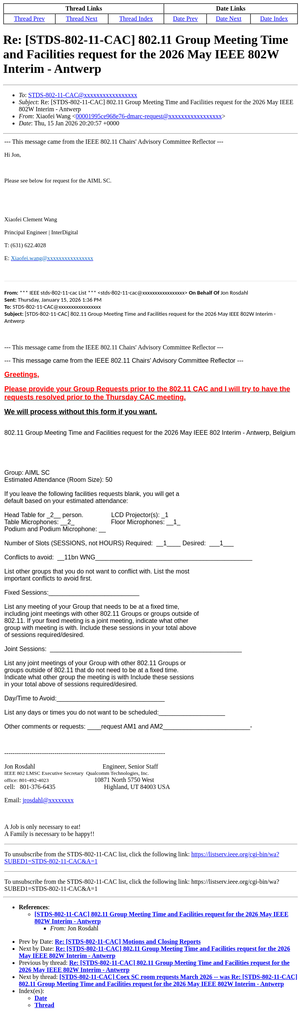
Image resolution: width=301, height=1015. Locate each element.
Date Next (228, 18)
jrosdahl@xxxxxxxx (48, 800)
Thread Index (136, 18)
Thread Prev (29, 18)
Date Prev (185, 18)
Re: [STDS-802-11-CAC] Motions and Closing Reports (128, 941)
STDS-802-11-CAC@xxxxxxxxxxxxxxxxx (82, 95)
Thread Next (81, 18)
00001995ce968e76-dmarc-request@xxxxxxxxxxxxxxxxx (149, 116)
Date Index (274, 18)
